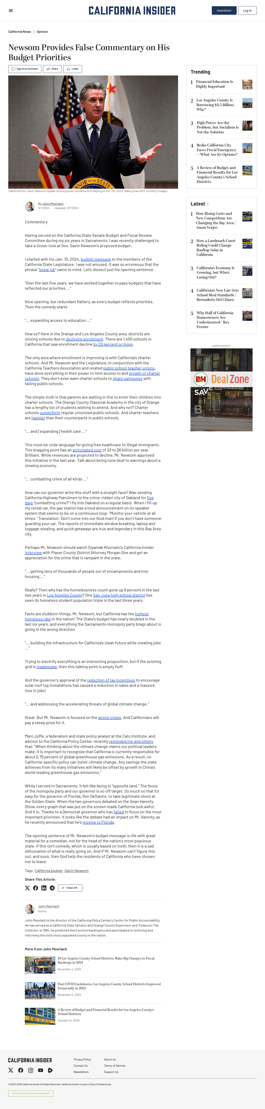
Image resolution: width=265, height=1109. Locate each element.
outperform (50, 413)
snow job (47, 270)
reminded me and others (131, 742)
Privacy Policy (82, 1059)
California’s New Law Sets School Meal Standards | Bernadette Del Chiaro (218, 295)
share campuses (127, 379)
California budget (49, 871)
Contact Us (81, 1066)
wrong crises (109, 718)
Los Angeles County (65, 595)
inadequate (47, 667)
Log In (247, 10)
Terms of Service (114, 1066)
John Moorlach (53, 204)
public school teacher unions (129, 368)
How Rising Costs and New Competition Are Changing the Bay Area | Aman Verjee (216, 221)
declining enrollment (84, 339)
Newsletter (224, 10)
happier (38, 418)
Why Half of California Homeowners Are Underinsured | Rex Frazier (215, 320)
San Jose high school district (119, 595)
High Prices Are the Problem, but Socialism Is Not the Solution (218, 127)
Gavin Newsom (77, 871)
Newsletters (81, 1072)
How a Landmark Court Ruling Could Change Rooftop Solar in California (216, 248)
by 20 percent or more (113, 345)
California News (19, 32)
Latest (198, 204)
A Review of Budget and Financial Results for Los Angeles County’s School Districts (106, 1012)
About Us (110, 1059)
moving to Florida (98, 823)
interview (33, 553)
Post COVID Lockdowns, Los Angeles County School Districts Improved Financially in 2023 (109, 986)
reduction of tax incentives (111, 681)
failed (119, 812)
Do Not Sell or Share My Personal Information (30, 1093)
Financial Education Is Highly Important (214, 84)
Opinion (42, 32)
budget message (96, 260)
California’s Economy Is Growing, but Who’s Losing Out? (216, 272)
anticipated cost (87, 450)
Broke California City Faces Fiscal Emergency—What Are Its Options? (217, 149)
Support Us (111, 1072)
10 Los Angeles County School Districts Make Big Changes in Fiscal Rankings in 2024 (106, 960)
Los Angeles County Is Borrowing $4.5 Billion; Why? (215, 104)
